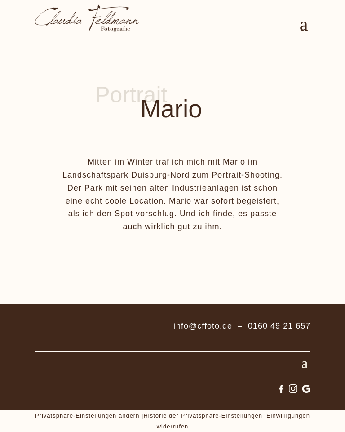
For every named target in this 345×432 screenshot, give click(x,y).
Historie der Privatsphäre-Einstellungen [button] (202, 415)
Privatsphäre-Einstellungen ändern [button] (87, 415)
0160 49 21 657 (279, 325)
